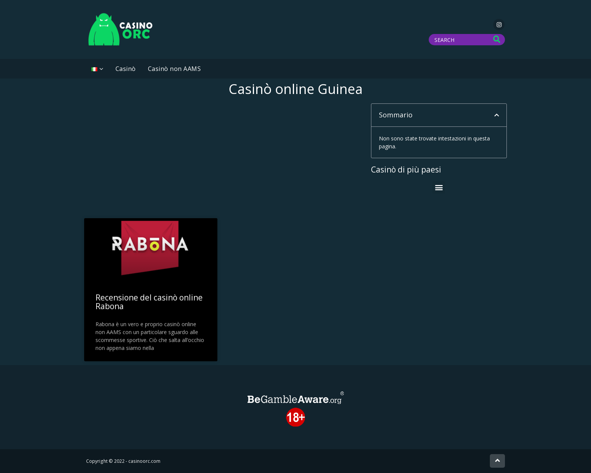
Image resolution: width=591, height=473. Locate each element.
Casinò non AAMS (174, 69)
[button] (496, 115)
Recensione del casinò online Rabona (149, 301)
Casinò (125, 69)
